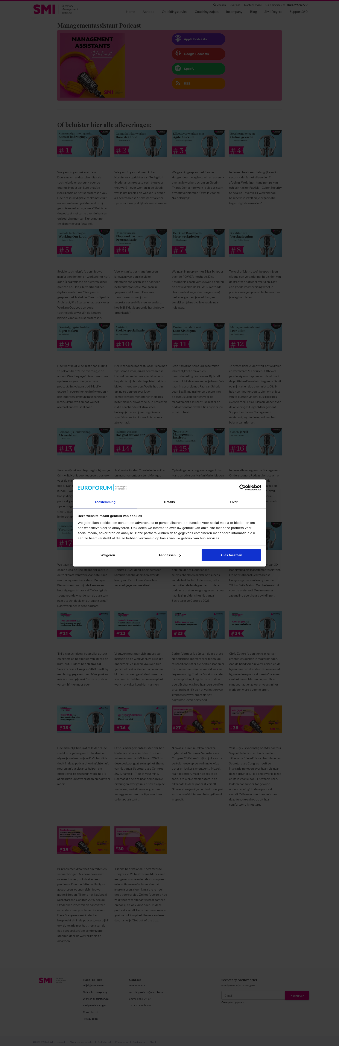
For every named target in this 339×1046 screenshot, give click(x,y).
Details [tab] (169, 502)
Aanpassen (169, 555)
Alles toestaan (231, 555)
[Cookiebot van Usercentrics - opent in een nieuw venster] (242, 488)
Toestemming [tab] (105, 502)
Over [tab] (234, 502)
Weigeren (107, 555)
